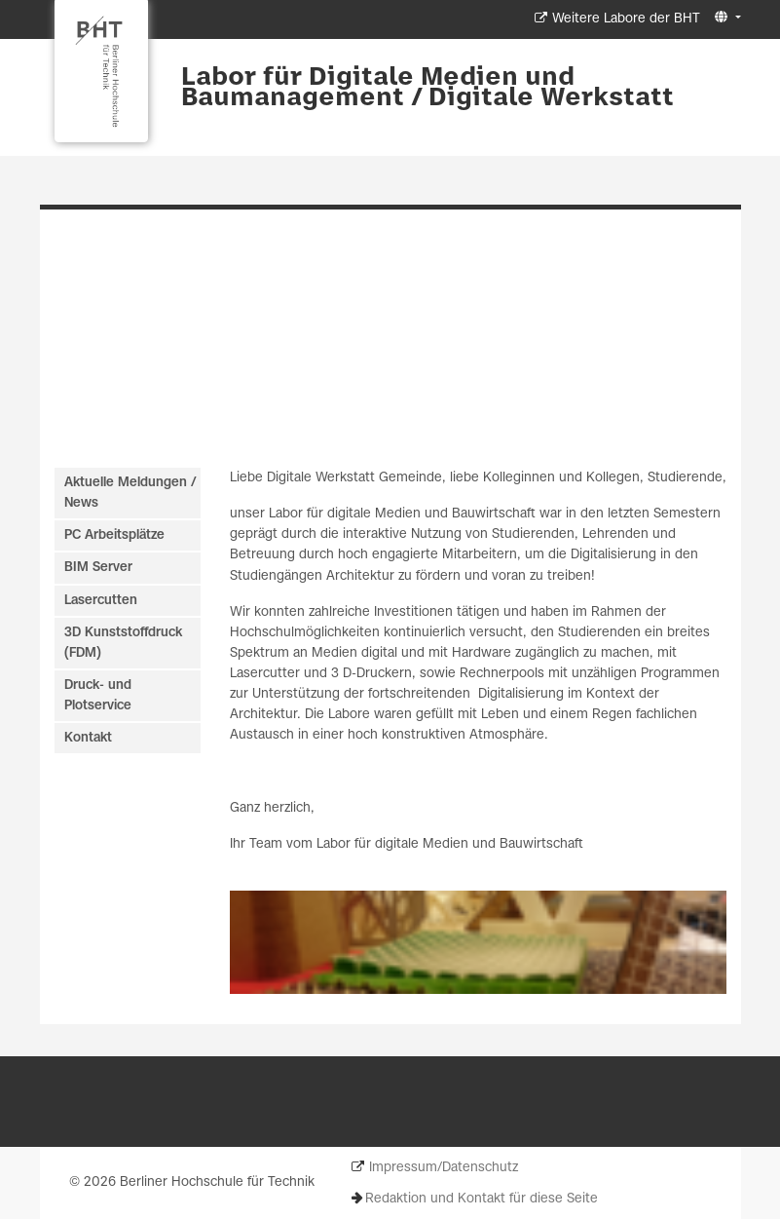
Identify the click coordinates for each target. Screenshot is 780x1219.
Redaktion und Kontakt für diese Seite (481, 1199)
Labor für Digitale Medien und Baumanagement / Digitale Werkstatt (427, 88)
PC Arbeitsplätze (114, 535)
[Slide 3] (400, 413)
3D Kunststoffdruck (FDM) (123, 643)
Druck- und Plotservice (97, 695)
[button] (725, 18)
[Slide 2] (383, 413)
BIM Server (98, 567)
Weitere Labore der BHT (626, 19)
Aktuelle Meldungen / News (130, 493)
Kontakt (88, 738)
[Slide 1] (364, 413)
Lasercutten (100, 600)
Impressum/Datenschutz (443, 1168)
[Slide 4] (418, 413)
